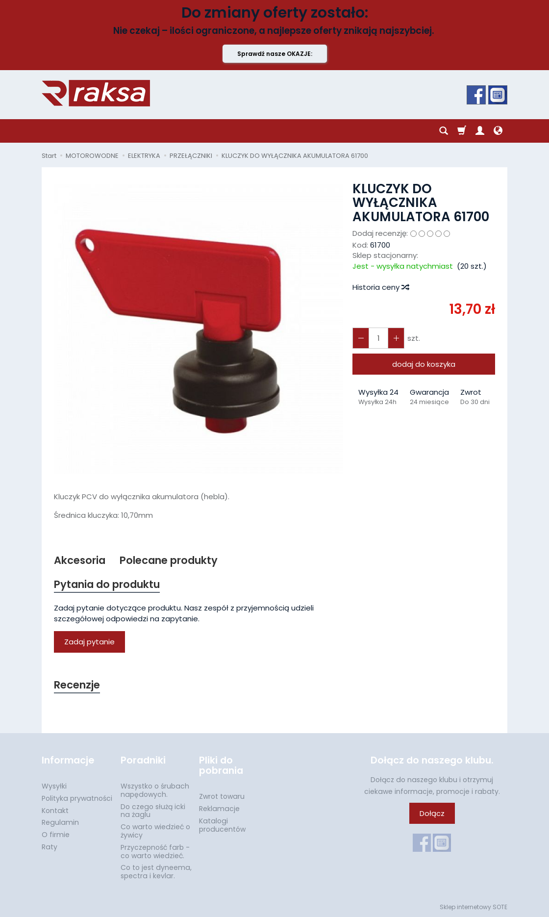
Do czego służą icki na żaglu (153, 811)
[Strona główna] (96, 93)
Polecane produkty (169, 560)
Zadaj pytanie (89, 642)
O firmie (56, 835)
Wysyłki (54, 786)
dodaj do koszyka (423, 364)
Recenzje (77, 685)
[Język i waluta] (498, 131)
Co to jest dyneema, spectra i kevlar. (156, 872)
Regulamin (60, 822)
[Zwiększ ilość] (360, 338)
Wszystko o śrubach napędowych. (155, 790)
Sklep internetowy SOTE (473, 907)
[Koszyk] (461, 131)
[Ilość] (378, 338)
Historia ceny (380, 287)
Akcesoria (79, 560)
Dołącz (432, 813)
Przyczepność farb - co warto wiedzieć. (155, 851)
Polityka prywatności (77, 798)
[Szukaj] (443, 131)
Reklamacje (219, 809)
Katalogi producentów (222, 825)
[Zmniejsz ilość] (396, 338)
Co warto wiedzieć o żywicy (155, 831)
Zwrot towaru (222, 796)
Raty (49, 847)
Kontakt (55, 810)
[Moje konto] (480, 131)
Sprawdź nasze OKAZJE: (274, 54)
